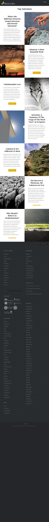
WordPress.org (7, 413)
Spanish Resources (7, 380)
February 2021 (29, 387)
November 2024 (29, 320)
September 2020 (29, 391)
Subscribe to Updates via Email (35, 293)
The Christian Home (8, 383)
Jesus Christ (6, 273)
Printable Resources (30, 270)
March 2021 (28, 384)
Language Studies (7, 361)
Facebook (31, 288)
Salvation (5, 282)
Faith (5, 347)
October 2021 (28, 368)
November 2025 (29, 308)
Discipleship (6, 263)
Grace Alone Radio (29, 277)
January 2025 (28, 318)
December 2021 (29, 363)
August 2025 (28, 311)
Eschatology (6, 265)
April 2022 (28, 353)
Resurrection (6, 277)
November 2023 (29, 327)
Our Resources (29, 256)
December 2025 (29, 306)
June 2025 (28, 313)
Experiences (6, 268)
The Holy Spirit (7, 387)
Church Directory (29, 273)
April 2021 (28, 382)
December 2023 (29, 325)
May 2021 (28, 379)
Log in (5, 405)
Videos (27, 258)
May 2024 (28, 323)
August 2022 (28, 346)
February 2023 (29, 337)
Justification (6, 359)
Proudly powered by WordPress (18, 425)
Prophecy (5, 275)
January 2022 (28, 361)
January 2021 (28, 389)
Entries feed (6, 408)
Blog (27, 263)
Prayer (5, 364)
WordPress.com (33, 425)
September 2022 (29, 344)
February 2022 (29, 358)
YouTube (38, 288)
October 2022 (28, 342)
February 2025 (29, 316)
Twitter (34, 288)
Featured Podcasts (29, 275)
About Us (5, 321)
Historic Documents (30, 268)
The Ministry (6, 390)
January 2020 (28, 403)
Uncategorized (6, 397)
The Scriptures (6, 392)
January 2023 (28, 339)
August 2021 (28, 372)
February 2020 (29, 401)
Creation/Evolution (7, 258)
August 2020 (28, 394)
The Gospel (6, 385)
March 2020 (28, 398)
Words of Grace (29, 261)
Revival (5, 280)
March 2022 (28, 356)
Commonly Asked (29, 265)
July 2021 (28, 375)
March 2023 (28, 334)
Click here (30, 291)
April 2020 (28, 396)
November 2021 (29, 365)
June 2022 (28, 349)
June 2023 (28, 330)
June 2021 (28, 377)
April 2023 (28, 332)
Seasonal (5, 284)
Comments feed (7, 410)
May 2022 (28, 351)
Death (5, 261)
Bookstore (28, 254)
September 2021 (29, 370)
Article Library (6, 324)
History (5, 270)
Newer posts (44, 243)
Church (5, 256)
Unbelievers (6, 395)
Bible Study (6, 254)
